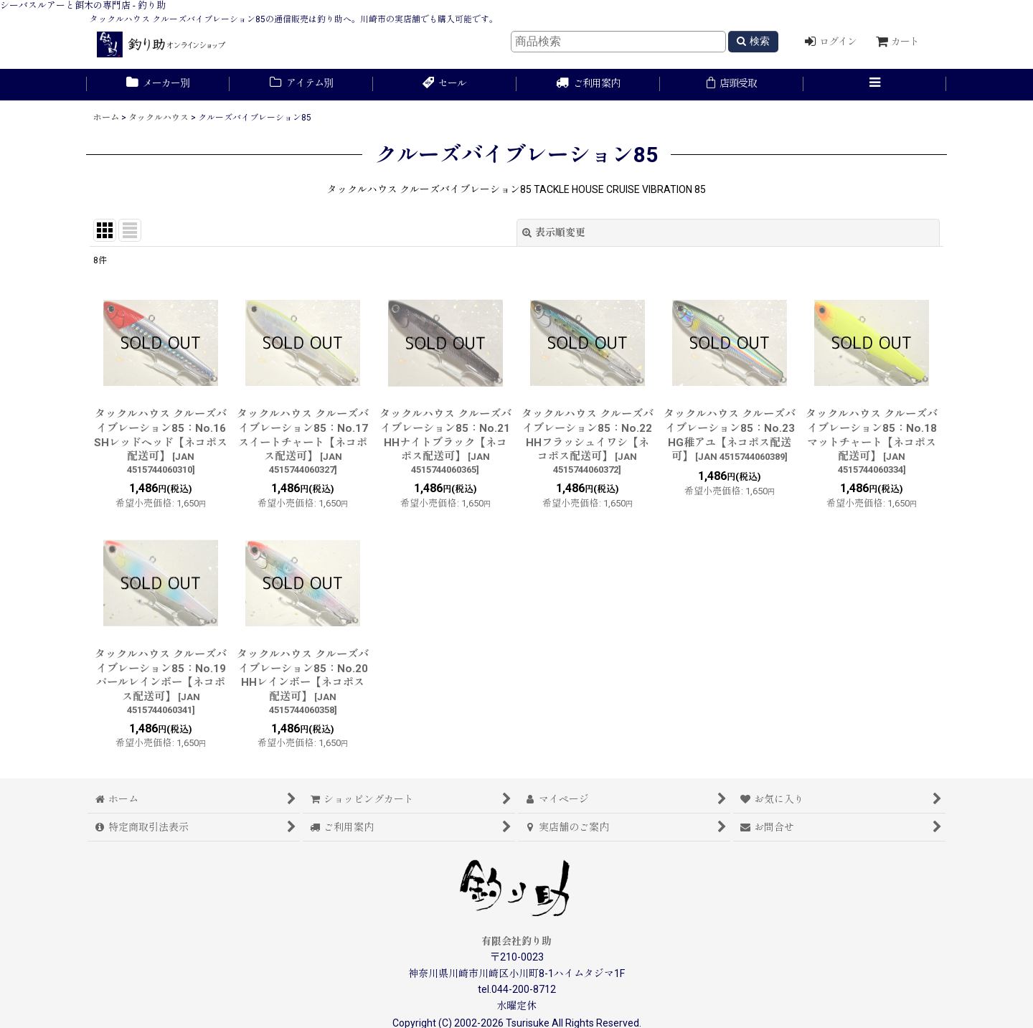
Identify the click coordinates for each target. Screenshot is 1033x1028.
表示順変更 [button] (553, 232)
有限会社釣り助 (516, 941)
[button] (875, 84)
